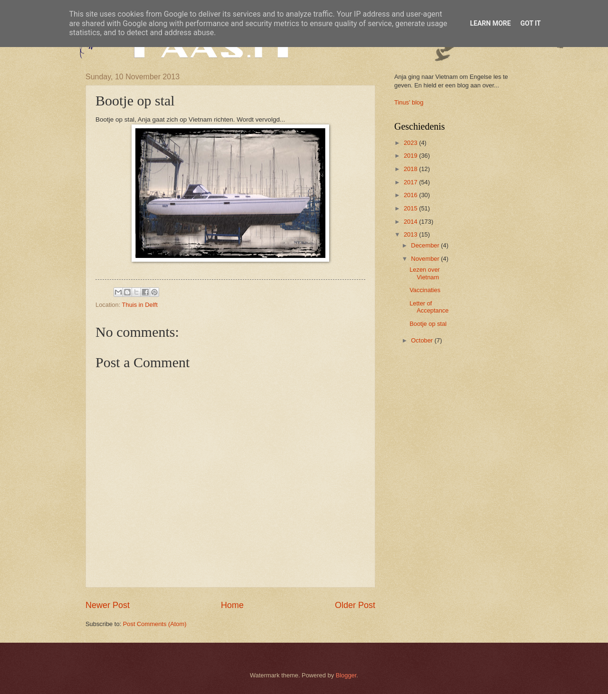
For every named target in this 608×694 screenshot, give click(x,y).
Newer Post (108, 605)
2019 (411, 155)
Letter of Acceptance (428, 307)
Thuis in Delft (140, 304)
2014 (411, 221)
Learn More (490, 23)
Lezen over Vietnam (424, 273)
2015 (411, 208)
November (426, 258)
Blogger (346, 675)
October (422, 340)
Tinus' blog (408, 102)
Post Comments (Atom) (155, 623)
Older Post (355, 605)
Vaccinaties (424, 290)
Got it (530, 23)
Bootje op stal (427, 323)
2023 (411, 142)
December (426, 245)
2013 (411, 234)
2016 (411, 195)
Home (232, 605)
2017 (411, 182)
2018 (411, 168)
